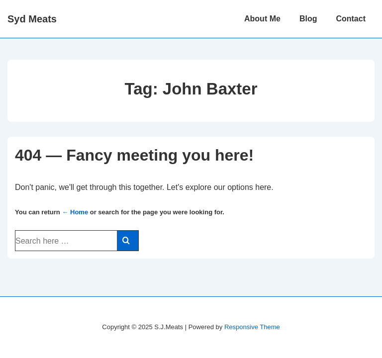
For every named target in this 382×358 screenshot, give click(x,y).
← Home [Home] (75, 212)
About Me (262, 18)
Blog (308, 18)
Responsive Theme (252, 327)
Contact (351, 18)
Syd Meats (32, 18)
